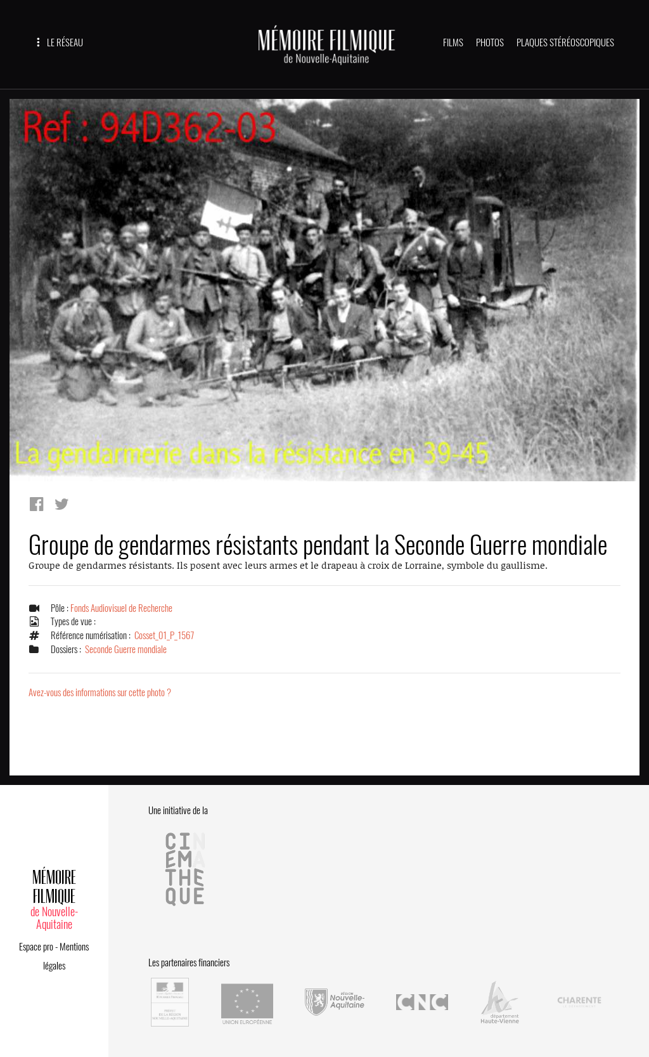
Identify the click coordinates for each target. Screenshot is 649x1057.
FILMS (453, 42)
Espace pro (36, 946)
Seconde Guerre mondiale (126, 649)
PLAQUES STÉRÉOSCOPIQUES (565, 42)
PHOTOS (490, 42)
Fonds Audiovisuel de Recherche (121, 608)
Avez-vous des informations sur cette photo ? (100, 692)
